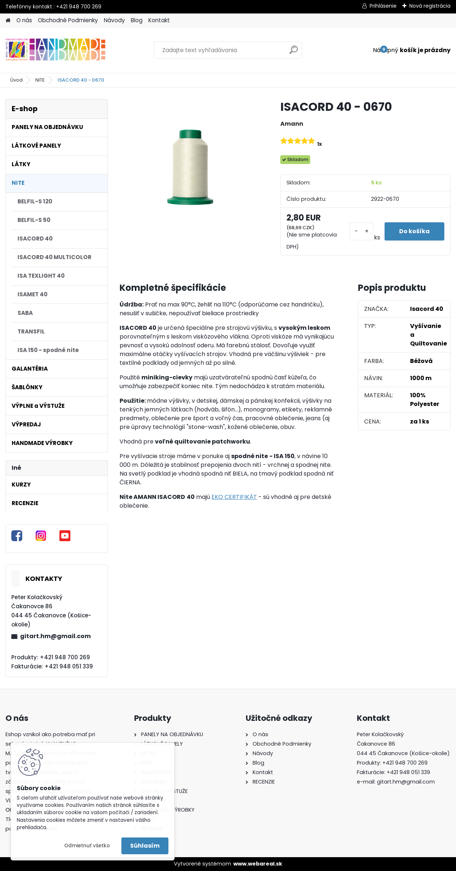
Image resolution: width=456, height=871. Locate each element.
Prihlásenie (383, 5)
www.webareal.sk (257, 863)
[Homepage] (8, 20)
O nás (24, 20)
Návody (114, 20)
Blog (137, 20)
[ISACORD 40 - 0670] (188, 167)
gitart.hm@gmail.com (55, 636)
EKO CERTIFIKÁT (234, 497)
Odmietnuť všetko (87, 845)
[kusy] (362, 231)
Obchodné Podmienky (68, 20)
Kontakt (159, 20)
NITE (40, 80)
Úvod (16, 80)
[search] (293, 53)
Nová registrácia (430, 5)
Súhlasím (145, 845)
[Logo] (55, 50)
